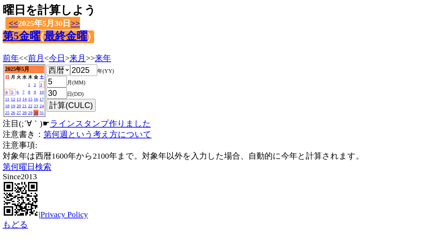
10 (41, 91)
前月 (36, 58)
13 (19, 99)
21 (24, 105)
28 (24, 112)
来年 (103, 58)
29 (30, 112)
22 (30, 105)
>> (75, 23)
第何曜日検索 (27, 166)
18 (7, 105)
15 (30, 99)
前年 (11, 58)
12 (13, 99)
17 (41, 99)
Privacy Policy (64, 214)
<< (13, 23)
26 (13, 112)
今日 (57, 58)
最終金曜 (65, 36)
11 (7, 99)
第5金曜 (21, 36)
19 (13, 105)
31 (41, 112)
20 (19, 105)
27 (19, 112)
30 (36, 112)
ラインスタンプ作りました (100, 123)
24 (41, 105)
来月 (78, 58)
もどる (15, 224)
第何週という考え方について (98, 134)
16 (36, 99)
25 (7, 112)
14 (24, 99)
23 (36, 105)
